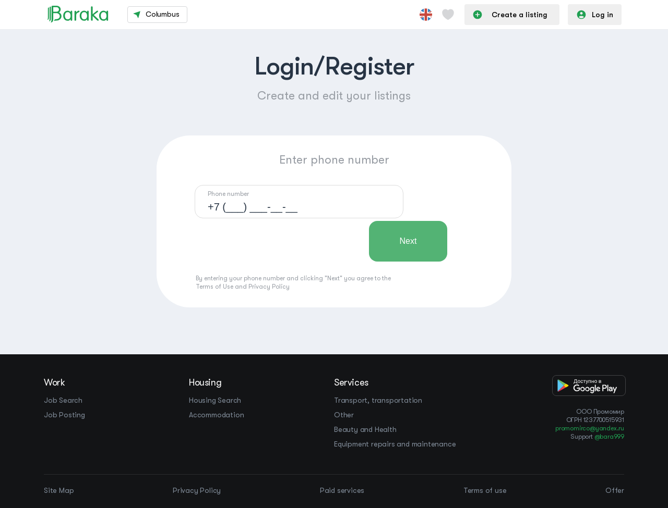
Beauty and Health (365, 429)
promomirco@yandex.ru (589, 428)
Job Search (63, 400)
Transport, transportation (378, 400)
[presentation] (274, 241)
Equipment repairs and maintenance (395, 444)
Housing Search (215, 400)
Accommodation (216, 415)
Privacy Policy (269, 286)
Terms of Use (214, 286)
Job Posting (64, 415)
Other (344, 415)
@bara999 (609, 436)
